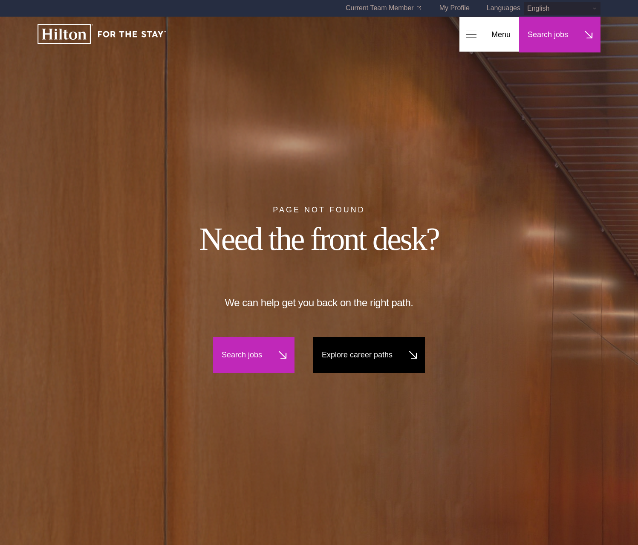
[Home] (102, 34)
